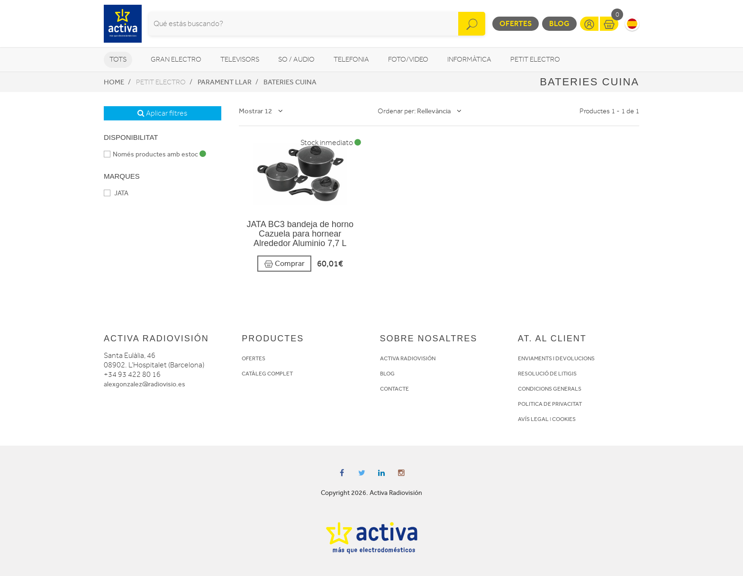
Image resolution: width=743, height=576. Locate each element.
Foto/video (408, 59)
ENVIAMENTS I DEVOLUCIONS (556, 358)
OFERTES (253, 358)
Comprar (284, 264)
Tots (118, 59)
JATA (116, 193)
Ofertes (515, 23)
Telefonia (351, 59)
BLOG (387, 373)
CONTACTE (394, 388)
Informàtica (469, 59)
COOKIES (564, 419)
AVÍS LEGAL (533, 419)
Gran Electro (176, 59)
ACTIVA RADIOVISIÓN (407, 358)
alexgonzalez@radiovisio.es (144, 384)
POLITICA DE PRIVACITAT (550, 404)
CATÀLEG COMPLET (267, 373)
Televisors (239, 59)
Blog (559, 23)
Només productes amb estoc (155, 154)
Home (114, 82)
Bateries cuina (290, 82)
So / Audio (296, 59)
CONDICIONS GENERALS (549, 388)
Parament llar (225, 82)
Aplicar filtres (162, 113)
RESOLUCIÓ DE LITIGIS (547, 373)
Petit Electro (535, 59)
